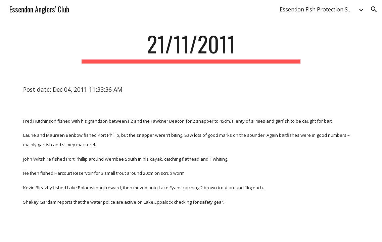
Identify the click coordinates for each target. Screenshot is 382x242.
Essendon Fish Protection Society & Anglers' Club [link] (318, 9)
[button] (374, 9)
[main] (191, 47)
